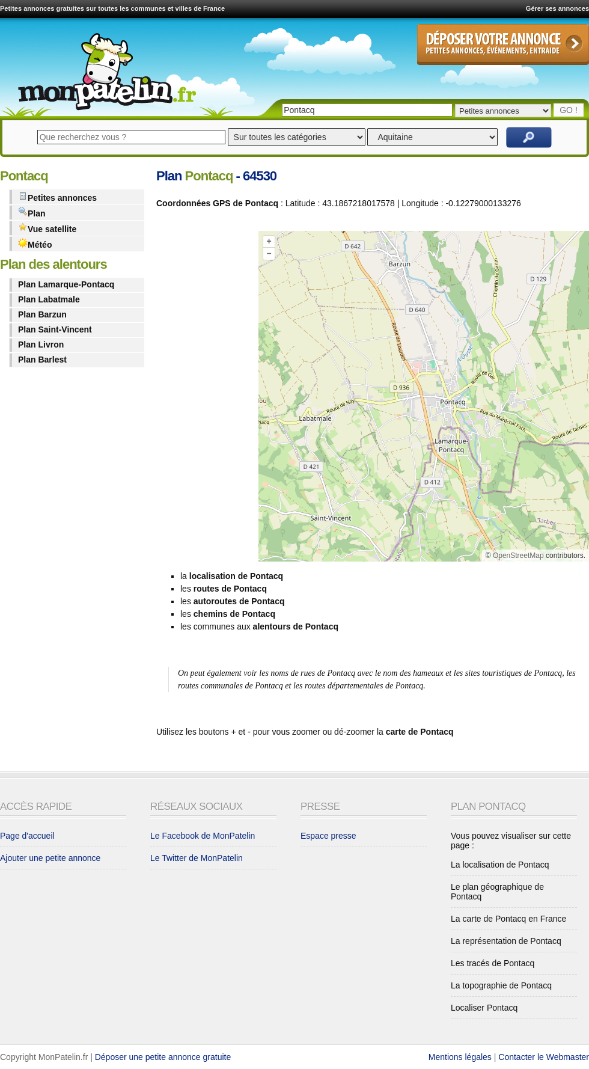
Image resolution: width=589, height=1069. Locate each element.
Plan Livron (41, 344)
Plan (32, 212)
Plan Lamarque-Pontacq (66, 284)
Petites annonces (57, 197)
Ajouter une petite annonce (50, 858)
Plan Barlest (42, 359)
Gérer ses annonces (557, 8)
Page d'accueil (27, 836)
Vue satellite (47, 228)
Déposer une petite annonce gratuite (163, 1057)
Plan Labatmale (49, 299)
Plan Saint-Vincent (55, 329)
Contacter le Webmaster (543, 1057)
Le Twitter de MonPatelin (196, 858)
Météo (35, 244)
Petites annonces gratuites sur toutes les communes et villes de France (112, 8)
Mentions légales (460, 1057)
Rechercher (529, 137)
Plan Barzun (42, 314)
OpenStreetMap (518, 555)
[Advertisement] (197, 255)
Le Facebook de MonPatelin (202, 836)
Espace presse (328, 836)
